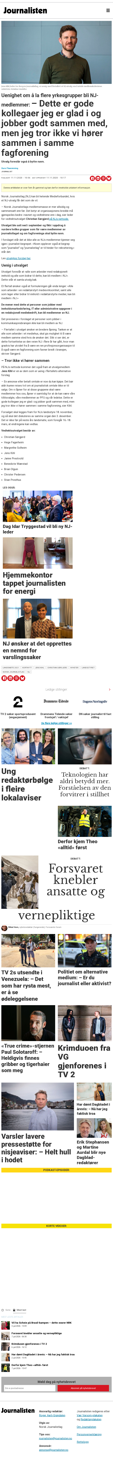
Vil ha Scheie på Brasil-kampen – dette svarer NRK (42, 1322)
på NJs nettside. (59, 219)
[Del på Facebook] (92, 178)
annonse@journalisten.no (53, 1450)
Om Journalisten (86, 1426)
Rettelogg (83, 1441)
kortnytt (27, 667)
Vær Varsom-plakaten (90, 1415)
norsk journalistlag (13, 672)
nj (29, 672)
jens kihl (39, 667)
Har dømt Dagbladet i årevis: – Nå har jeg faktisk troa (43, 1354)
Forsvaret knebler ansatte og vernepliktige (37, 1333)
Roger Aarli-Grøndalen (52, 1415)
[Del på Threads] (103, 178)
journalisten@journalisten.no (55, 1438)
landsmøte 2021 (11, 667)
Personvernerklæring (89, 1434)
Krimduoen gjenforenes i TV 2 (29, 1343)
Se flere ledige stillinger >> (56, 723)
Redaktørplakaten (91, 1419)
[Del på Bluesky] (108, 178)
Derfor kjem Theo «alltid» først (30, 1365)
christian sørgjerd (57, 667)
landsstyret (88, 667)
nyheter (74, 667)
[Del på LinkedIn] (98, 178)
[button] (109, 689)
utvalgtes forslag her (18, 258)
